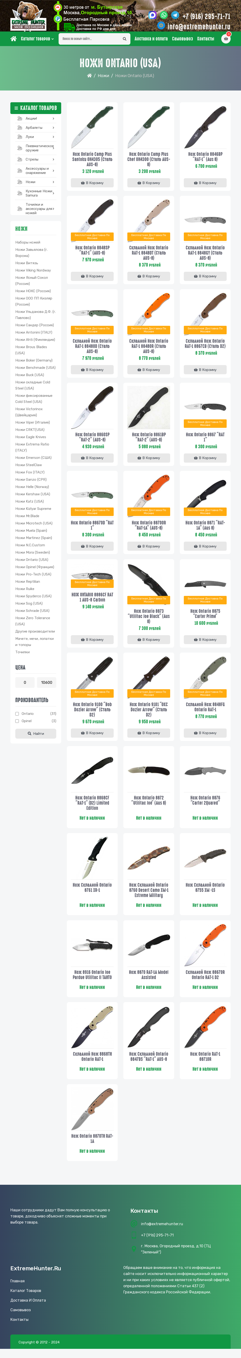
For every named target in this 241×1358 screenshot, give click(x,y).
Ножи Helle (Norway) (32, 490)
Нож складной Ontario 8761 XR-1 (92, 894)
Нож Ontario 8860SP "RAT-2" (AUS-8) (92, 441)
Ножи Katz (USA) (29, 505)
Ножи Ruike (24, 592)
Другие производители (35, 635)
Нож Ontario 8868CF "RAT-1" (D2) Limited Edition (92, 808)
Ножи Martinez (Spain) (33, 541)
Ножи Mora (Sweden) (32, 556)
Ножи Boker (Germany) (33, 364)
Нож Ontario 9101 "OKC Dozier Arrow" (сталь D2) (149, 715)
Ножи (103, 79)
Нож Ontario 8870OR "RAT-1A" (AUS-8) (149, 530)
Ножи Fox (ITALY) (29, 476)
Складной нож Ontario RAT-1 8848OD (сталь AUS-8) (92, 350)
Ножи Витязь (26, 267)
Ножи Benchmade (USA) (35, 371)
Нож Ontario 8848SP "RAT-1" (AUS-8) (92, 253)
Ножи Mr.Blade (27, 520)
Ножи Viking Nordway (33, 274)
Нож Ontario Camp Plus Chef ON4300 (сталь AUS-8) (148, 162)
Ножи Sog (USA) (29, 607)
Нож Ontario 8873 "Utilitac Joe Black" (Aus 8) (149, 621)
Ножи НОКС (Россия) (33, 295)
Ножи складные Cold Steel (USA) (32, 389)
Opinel (27, 725)
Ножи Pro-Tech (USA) (33, 578)
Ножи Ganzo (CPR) (31, 483)
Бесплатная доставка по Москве (92, 240)
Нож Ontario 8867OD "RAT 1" (92, 530)
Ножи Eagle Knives (30, 441)
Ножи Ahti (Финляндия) (35, 343)
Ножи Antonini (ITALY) (33, 336)
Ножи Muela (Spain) (31, 534)
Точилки (22, 656)
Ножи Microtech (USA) (33, 527)
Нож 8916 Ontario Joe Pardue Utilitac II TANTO (92, 981)
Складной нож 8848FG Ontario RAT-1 (205, 712)
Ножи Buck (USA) (29, 379)
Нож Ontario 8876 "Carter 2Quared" (205, 806)
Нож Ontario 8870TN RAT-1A (92, 1146)
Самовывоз (182, 42)
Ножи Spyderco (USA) (33, 600)
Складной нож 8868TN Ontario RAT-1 (92, 1064)
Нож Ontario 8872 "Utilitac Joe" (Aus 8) (148, 806)
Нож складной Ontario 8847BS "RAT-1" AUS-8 (148, 1064)
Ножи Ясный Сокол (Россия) (31, 284)
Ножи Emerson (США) (33, 461)
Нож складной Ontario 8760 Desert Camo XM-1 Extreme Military (149, 896)
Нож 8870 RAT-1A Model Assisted (149, 981)
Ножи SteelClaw (28, 469)
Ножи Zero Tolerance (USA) (32, 625)
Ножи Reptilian (27, 585)
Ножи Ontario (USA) (31, 563)
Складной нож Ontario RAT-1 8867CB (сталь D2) (205, 347)
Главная (17, 1290)
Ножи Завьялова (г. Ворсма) (31, 256)
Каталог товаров (35, 42)
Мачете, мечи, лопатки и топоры (34, 645)
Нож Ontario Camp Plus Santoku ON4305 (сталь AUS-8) (92, 162)
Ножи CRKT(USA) (29, 433)
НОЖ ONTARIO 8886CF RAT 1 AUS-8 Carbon (92, 602)
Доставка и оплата (151, 42)
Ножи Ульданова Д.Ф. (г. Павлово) (35, 318)
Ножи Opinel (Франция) (34, 571)
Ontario (28, 717)
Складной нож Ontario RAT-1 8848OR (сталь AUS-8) (148, 350)
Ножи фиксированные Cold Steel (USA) (33, 402)
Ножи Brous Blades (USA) (31, 354)
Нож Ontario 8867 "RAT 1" (205, 441)
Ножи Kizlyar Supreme (33, 512)
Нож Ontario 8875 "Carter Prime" (205, 618)
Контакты (205, 42)
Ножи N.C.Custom (30, 549)
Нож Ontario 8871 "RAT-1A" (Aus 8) (205, 530)
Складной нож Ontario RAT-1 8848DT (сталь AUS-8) (148, 256)
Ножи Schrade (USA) (32, 614)
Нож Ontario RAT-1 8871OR (205, 1064)
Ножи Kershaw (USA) (32, 498)
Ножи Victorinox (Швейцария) (29, 416)
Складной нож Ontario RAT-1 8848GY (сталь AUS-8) (205, 256)
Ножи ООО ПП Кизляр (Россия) (33, 305)
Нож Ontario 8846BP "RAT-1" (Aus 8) (205, 160)
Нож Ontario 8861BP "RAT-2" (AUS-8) (149, 441)
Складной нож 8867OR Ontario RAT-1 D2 (205, 981)
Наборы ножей (27, 246)
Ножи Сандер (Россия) (34, 329)
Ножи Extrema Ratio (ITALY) (32, 451)
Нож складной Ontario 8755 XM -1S (205, 894)
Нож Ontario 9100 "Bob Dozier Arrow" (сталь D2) (92, 715)
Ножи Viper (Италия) (32, 426)
